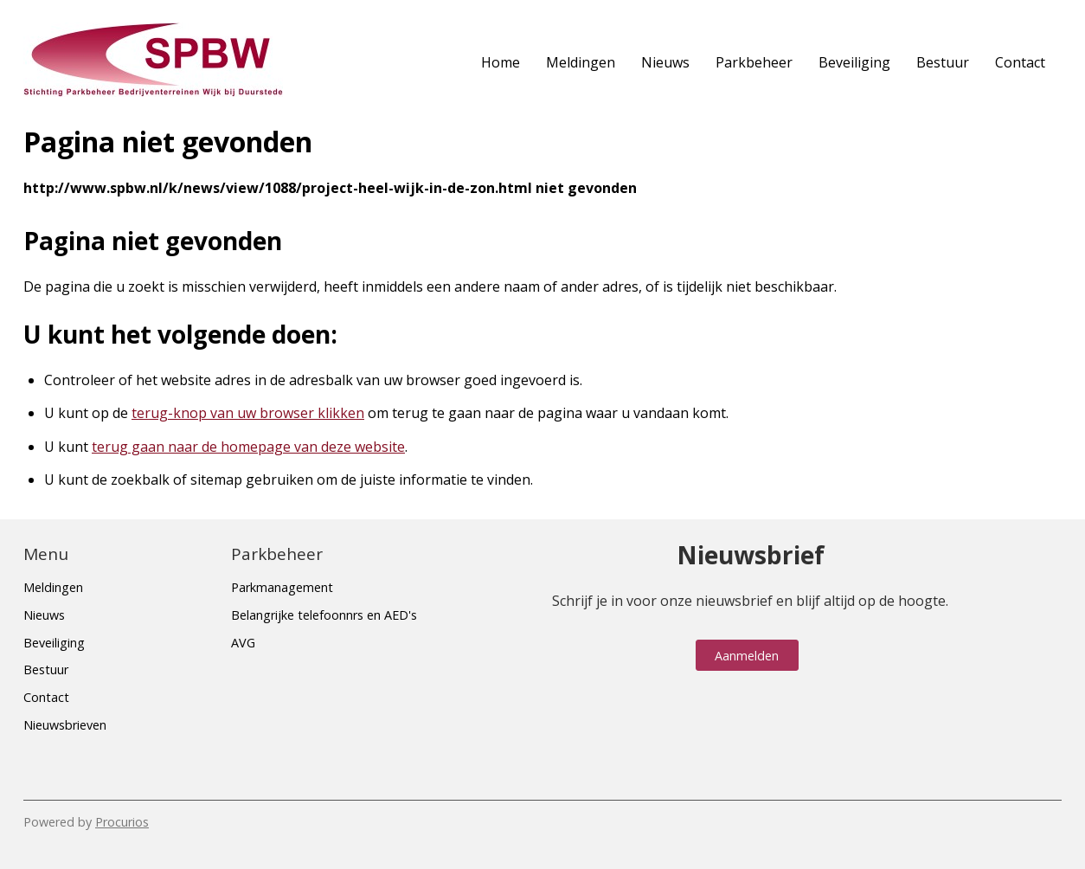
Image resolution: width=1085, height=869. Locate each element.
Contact (1020, 62)
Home (500, 62)
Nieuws (665, 62)
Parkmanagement (282, 587)
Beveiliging (854, 62)
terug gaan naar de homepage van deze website (248, 446)
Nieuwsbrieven (64, 725)
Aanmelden (747, 655)
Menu (45, 554)
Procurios (122, 822)
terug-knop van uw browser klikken (248, 412)
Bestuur (942, 62)
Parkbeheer (754, 62)
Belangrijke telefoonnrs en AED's (324, 615)
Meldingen (580, 62)
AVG (243, 642)
